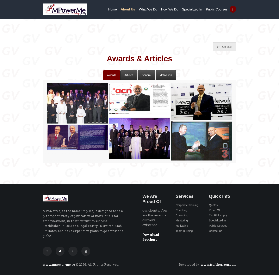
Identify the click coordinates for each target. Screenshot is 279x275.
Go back (224, 46)
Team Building (184, 230)
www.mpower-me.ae (59, 264)
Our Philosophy (218, 215)
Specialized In (217, 220)
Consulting (182, 215)
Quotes (213, 205)
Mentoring (182, 220)
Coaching (181, 210)
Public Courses (218, 225)
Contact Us (215, 230)
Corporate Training (187, 205)
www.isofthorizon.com (218, 264)
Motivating (182, 225)
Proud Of (214, 210)
